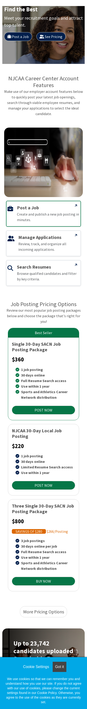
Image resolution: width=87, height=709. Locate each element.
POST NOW (43, 410)
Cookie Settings (36, 667)
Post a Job (18, 36)
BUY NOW (43, 581)
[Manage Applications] (76, 235)
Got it (59, 667)
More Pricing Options (43, 612)
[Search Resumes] (76, 264)
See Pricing (50, 36)
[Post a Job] (76, 205)
